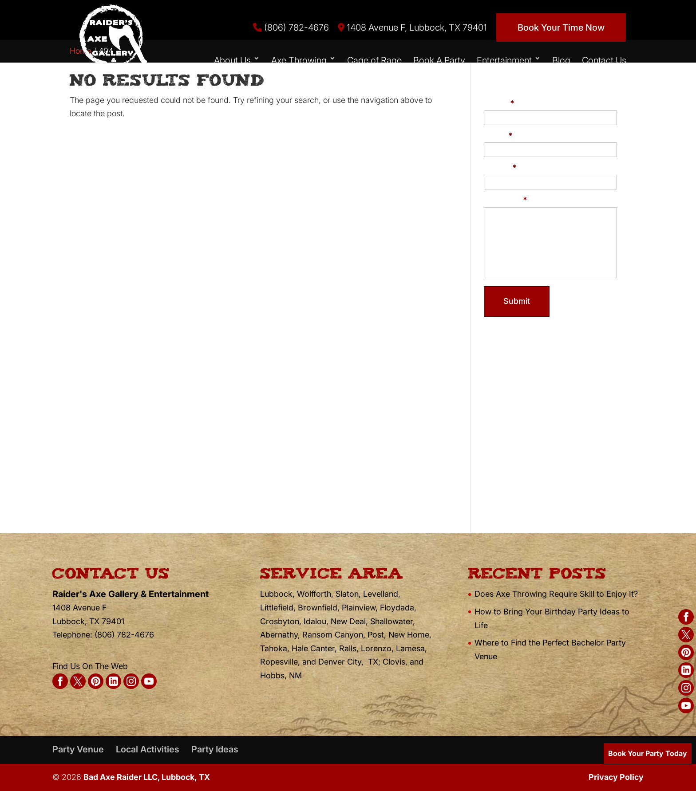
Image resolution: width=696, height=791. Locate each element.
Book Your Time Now (561, 27)
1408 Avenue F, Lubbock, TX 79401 (412, 27)
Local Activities (147, 749)
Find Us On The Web (90, 666)
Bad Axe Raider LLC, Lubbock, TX (146, 777)
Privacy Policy (616, 777)
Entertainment (504, 60)
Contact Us (604, 60)
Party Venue (78, 749)
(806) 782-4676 (291, 27)
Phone (500, 167)
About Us (232, 60)
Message (505, 200)
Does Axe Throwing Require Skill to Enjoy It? (556, 593)
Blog (561, 60)
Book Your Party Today (647, 753)
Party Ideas (214, 749)
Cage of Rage (374, 60)
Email (498, 135)
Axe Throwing (299, 60)
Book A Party (439, 60)
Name (499, 103)
